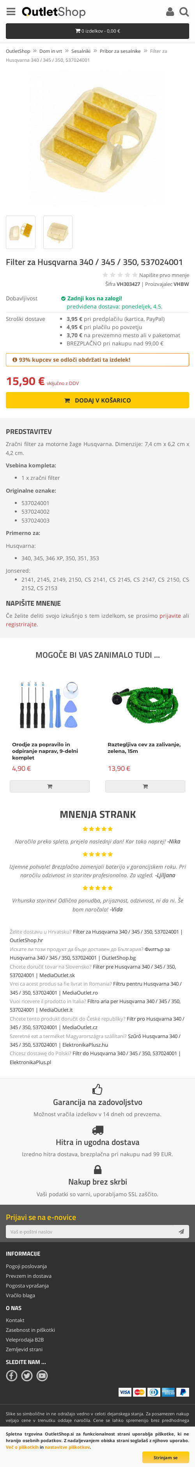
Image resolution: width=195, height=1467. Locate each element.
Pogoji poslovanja (26, 1266)
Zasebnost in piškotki (30, 1329)
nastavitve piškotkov (67, 1447)
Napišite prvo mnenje (164, 275)
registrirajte (21, 624)
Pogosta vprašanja (27, 1285)
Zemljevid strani (24, 1349)
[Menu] (11, 13)
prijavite (170, 615)
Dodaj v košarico (97, 400)
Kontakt (15, 1320)
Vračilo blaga (20, 1295)
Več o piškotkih (22, 1447)
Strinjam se (166, 1457)
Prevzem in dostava (28, 1275)
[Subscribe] (181, 1231)
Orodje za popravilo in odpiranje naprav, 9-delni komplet (45, 751)
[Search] (184, 13)
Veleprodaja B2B (25, 1339)
